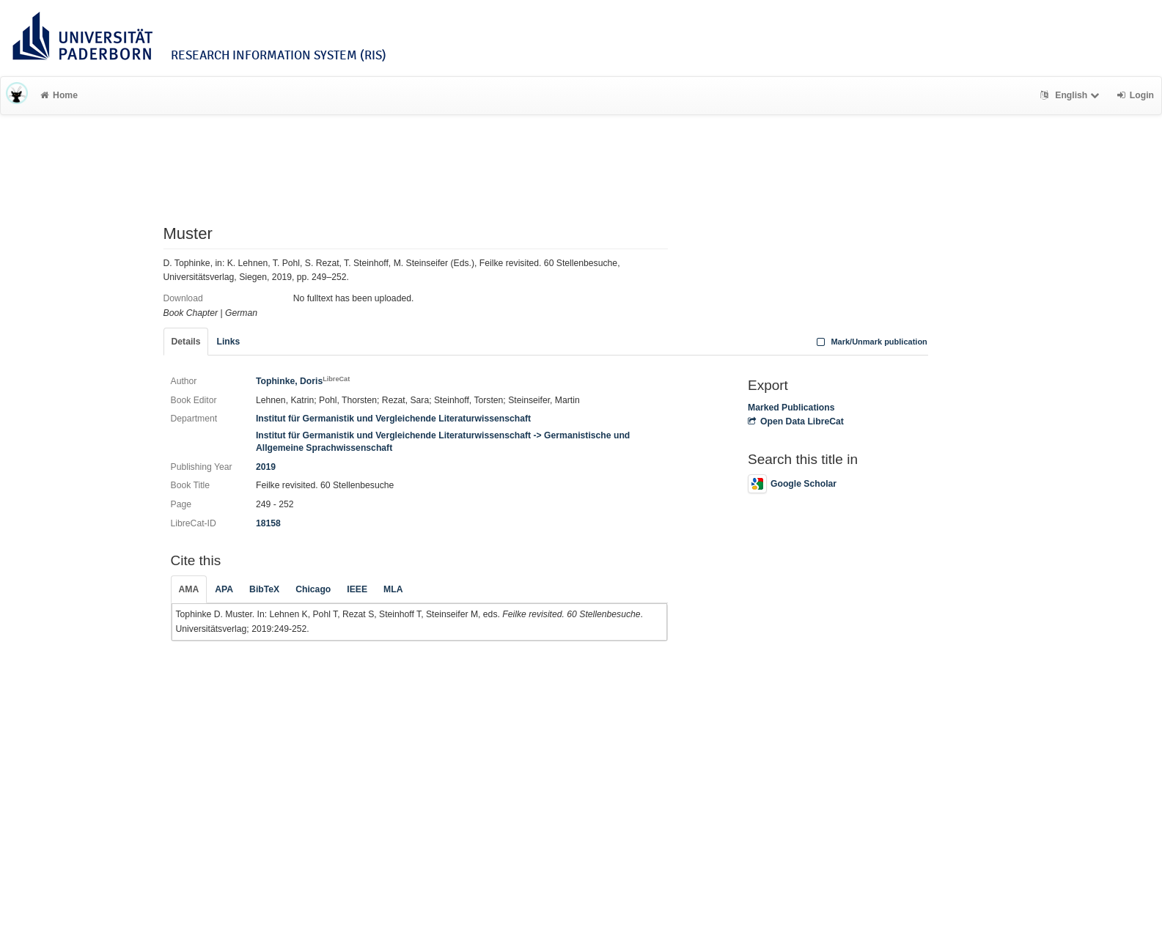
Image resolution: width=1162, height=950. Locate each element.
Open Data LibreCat (796, 421)
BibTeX (264, 589)
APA (224, 589)
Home (59, 95)
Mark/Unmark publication (870, 341)
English (1071, 95)
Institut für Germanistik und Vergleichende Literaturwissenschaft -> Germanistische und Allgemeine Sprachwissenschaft (443, 441)
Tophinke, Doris (303, 381)
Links (228, 341)
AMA (189, 589)
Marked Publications (791, 407)
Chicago (313, 589)
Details (186, 341)
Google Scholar (792, 484)
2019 (266, 467)
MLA (392, 589)
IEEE (357, 589)
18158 (268, 523)
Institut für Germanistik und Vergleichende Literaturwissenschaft (393, 418)
